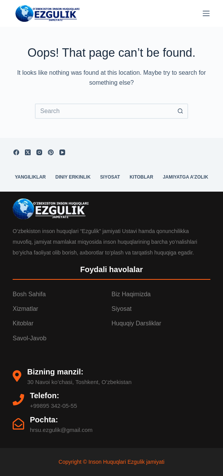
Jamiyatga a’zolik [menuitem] (185, 177)
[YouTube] (62, 152)
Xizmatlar (25, 308)
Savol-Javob (29, 338)
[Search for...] (104, 111)
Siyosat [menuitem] (110, 177)
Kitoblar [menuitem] (141, 177)
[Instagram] (39, 152)
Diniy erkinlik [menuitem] (73, 177)
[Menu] (206, 13)
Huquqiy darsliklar (136, 323)
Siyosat (121, 308)
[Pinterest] (51, 152)
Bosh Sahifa (29, 294)
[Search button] (180, 111)
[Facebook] (16, 152)
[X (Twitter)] (28, 152)
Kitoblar (23, 323)
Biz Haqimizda (131, 294)
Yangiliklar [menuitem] (30, 177)
